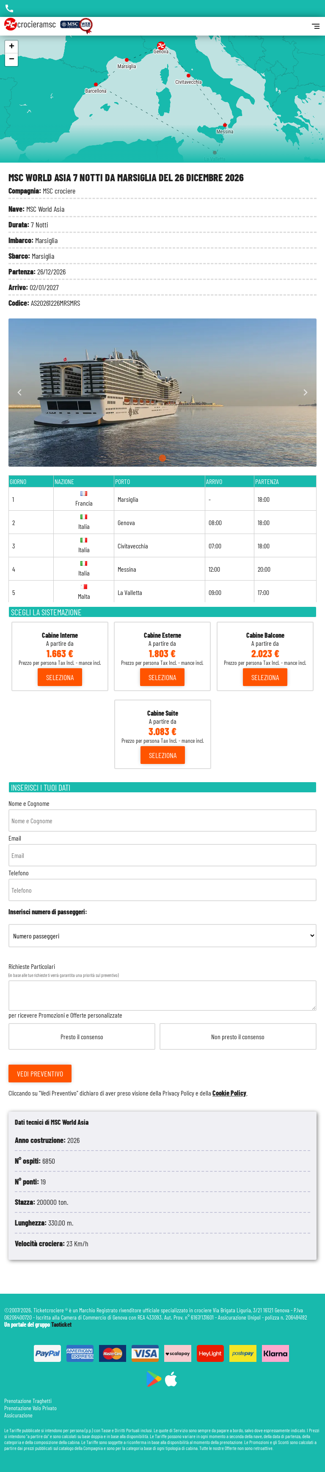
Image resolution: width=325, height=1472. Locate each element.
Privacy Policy (178, 1093)
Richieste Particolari (162, 1029)
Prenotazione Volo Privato (30, 1407)
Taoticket (61, 1324)
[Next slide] (305, 392)
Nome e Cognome (162, 815)
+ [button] (11, 47)
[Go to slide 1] (162, 458)
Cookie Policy (229, 1093)
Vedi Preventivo (40, 1073)
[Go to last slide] (19, 392)
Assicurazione (18, 1415)
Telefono (162, 885)
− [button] (11, 59)
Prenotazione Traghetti (28, 1400)
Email (162, 850)
